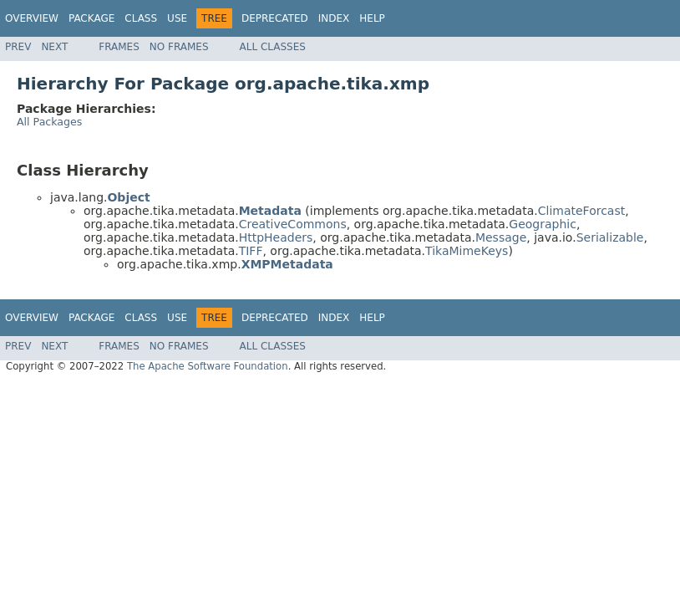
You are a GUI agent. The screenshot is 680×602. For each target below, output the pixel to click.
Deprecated (274, 18)
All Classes (273, 47)
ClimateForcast (582, 210)
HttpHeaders (276, 237)
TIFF (251, 251)
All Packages (49, 121)
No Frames (179, 47)
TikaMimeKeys (466, 251)
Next (54, 47)
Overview (31, 18)
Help (372, 18)
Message (500, 237)
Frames (119, 47)
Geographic (542, 224)
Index (334, 18)
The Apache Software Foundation (207, 366)
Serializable (610, 237)
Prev (18, 47)
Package (91, 18)
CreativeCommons (293, 224)
